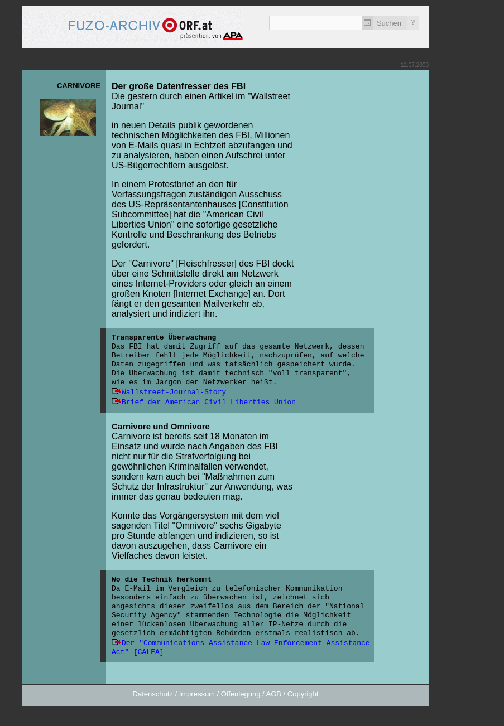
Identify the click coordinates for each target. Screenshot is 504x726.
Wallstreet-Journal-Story (174, 392)
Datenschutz (153, 694)
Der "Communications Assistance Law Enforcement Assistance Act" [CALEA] (241, 647)
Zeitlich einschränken (367, 23)
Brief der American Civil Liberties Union (209, 402)
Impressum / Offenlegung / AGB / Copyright (249, 694)
